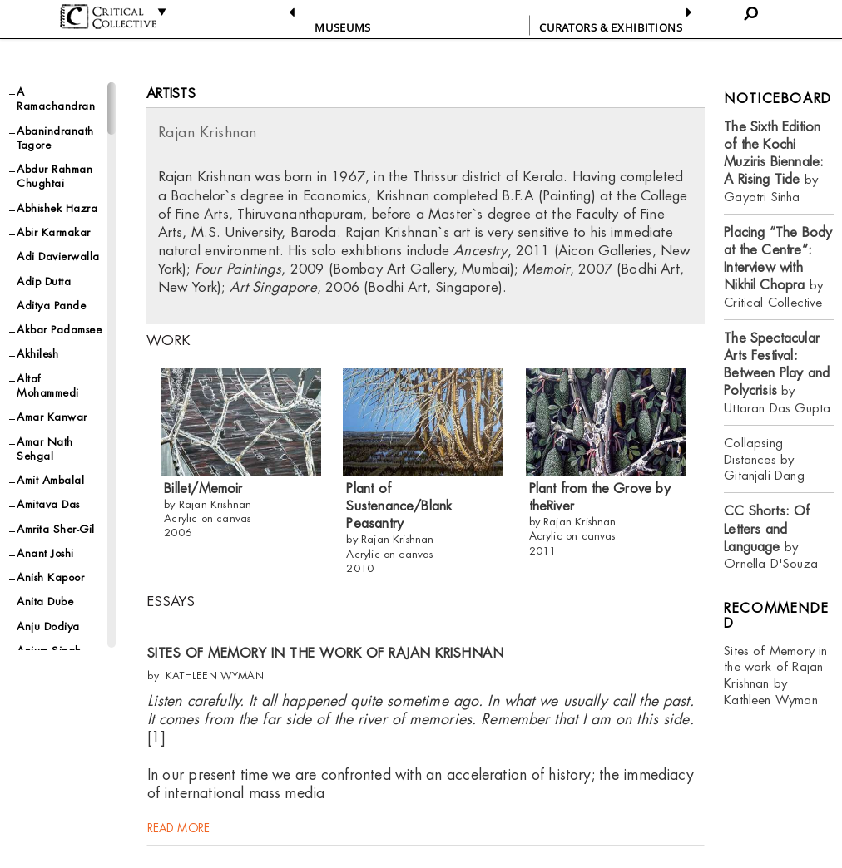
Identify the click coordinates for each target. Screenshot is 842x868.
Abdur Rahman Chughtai (54, 176)
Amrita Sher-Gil (56, 529)
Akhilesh (37, 354)
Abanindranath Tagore (55, 138)
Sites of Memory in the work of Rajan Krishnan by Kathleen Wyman (775, 675)
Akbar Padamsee (59, 330)
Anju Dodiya (48, 626)
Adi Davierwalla (58, 256)
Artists (171, 93)
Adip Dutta (44, 281)
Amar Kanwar (52, 417)
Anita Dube (45, 601)
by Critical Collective (778, 267)
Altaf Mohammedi (48, 386)
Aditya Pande (51, 305)
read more (178, 833)
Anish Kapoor (50, 577)
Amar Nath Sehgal (45, 449)
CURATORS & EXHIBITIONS (610, 27)
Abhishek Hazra (57, 208)
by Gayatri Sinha (774, 162)
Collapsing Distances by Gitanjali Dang (764, 459)
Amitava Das (48, 504)
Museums (343, 27)
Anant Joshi (45, 553)
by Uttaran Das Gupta (777, 373)
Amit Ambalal (50, 480)
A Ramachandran (56, 99)
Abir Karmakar (54, 232)
